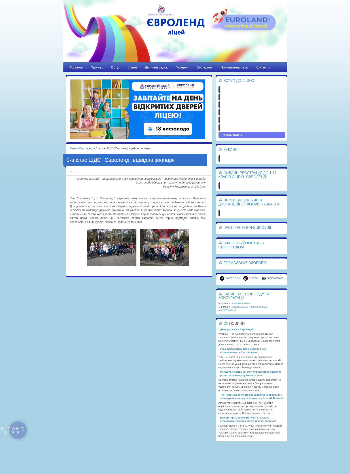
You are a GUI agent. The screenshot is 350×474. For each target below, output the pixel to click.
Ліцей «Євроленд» (175, 35)
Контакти (262, 67)
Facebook (230, 278)
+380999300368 (241, 303)
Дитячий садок (156, 67)
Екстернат (204, 67)
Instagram (272, 278)
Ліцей (132, 67)
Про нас (97, 67)
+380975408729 (258, 306)
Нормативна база (234, 67)
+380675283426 (227, 310)
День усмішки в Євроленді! (237, 329)
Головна (76, 67)
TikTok (251, 278)
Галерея (182, 67)
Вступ (115, 67)
